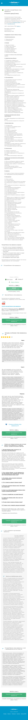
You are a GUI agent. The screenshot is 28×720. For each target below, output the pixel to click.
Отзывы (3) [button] (20, 279)
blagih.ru (18, 26)
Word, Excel (9, 279)
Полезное (14, 713)
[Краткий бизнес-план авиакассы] (4, 303)
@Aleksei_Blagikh (17, 22)
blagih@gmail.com (11, 23)
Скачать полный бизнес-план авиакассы (14, 320)
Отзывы (4, 713)
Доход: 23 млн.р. (15, 282)
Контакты (18, 713)
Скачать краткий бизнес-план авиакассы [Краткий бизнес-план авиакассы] (11, 306)
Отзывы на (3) (15, 425)
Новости (9, 713)
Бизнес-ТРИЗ (23, 713)
